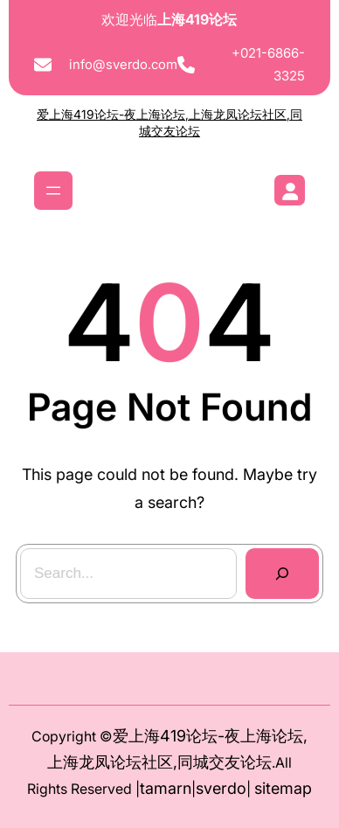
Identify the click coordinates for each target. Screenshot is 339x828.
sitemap (283, 788)
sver (211, 788)
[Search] (282, 573)
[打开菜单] (53, 190)
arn (179, 788)
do (236, 788)
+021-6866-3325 (268, 64)
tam (154, 788)
